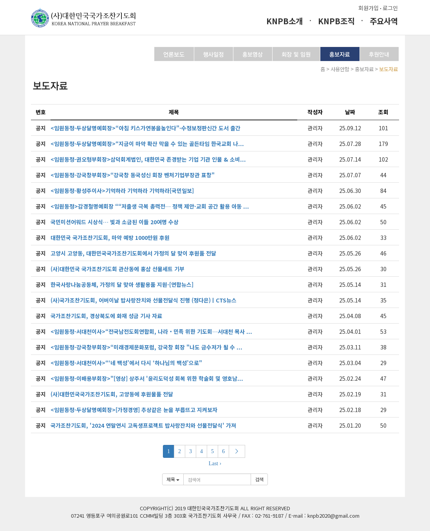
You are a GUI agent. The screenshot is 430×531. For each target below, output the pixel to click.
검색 (259, 479)
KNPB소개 (284, 21)
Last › (215, 463)
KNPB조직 (336, 21)
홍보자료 (364, 69)
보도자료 (388, 69)
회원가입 (368, 8)
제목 (172, 479)
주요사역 (384, 21)
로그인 (390, 8)
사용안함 (340, 69)
